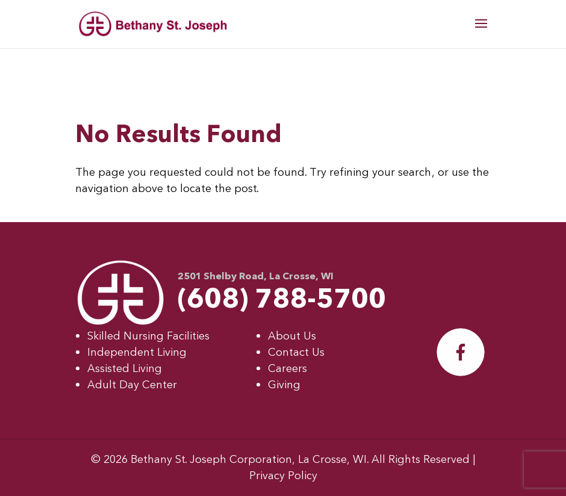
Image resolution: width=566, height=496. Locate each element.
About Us (292, 336)
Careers (287, 368)
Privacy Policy (283, 475)
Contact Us (296, 352)
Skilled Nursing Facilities (148, 336)
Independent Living (137, 352)
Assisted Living (124, 368)
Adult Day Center (132, 384)
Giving (284, 384)
